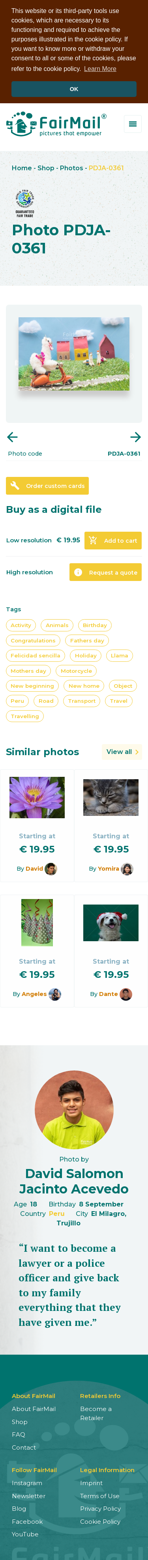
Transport (82, 700)
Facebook (27, 1520)
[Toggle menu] (133, 123)
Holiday (86, 655)
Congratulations (33, 639)
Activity (21, 624)
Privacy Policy (100, 1508)
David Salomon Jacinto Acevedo (74, 1180)
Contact (24, 1446)
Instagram (27, 1482)
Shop (45, 167)
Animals (57, 624)
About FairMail (34, 1408)
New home (84, 684)
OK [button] (74, 89)
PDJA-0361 (106, 167)
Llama (119, 655)
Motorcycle (76, 669)
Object (123, 684)
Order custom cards (47, 485)
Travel (118, 700)
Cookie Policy (100, 1520)
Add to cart (112, 539)
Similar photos (42, 751)
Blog (19, 1508)
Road (46, 700)
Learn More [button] (100, 68)
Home (22, 167)
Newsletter (28, 1495)
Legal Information (107, 1469)
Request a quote (105, 571)
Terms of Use (100, 1495)
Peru (17, 700)
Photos (71, 167)
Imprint (91, 1482)
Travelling (25, 715)
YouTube (25, 1533)
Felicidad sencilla (35, 655)
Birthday (95, 624)
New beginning (32, 684)
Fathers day (87, 639)
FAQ (18, 1433)
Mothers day (28, 669)
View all (119, 751)
